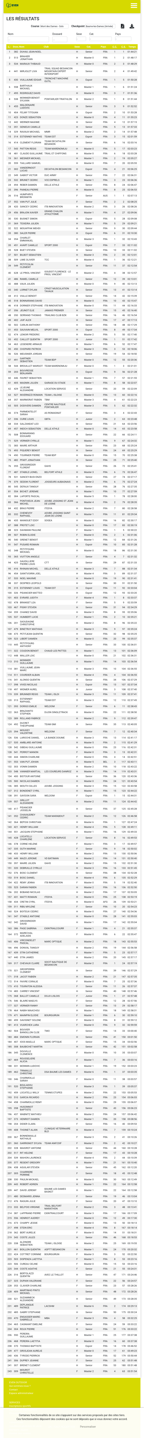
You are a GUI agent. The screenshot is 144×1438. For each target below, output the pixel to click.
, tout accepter (61, 1426)
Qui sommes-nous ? (19, 1386)
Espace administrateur (21, 1393)
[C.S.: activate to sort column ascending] (123, 46)
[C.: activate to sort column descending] (9, 46)
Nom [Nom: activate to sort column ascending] (21, 46)
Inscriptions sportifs (20, 1406)
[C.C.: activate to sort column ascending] (114, 46)
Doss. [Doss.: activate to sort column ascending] (16, 46)
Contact (13, 1389)
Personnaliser (88, 1426)
